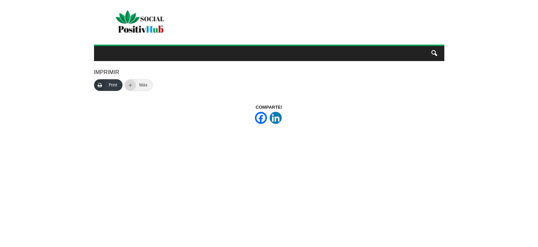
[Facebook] (261, 118)
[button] (434, 53)
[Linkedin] (276, 118)
